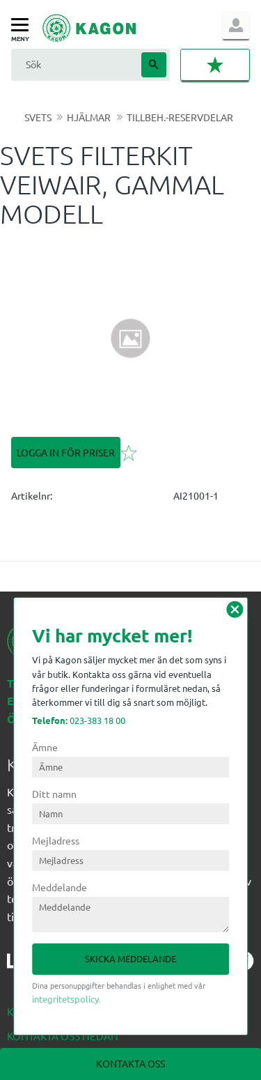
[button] (23, 25)
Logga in (236, 25)
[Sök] (153, 64)
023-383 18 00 (78, 720)
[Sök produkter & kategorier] (74, 64)
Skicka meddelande (130, 958)
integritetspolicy (65, 999)
